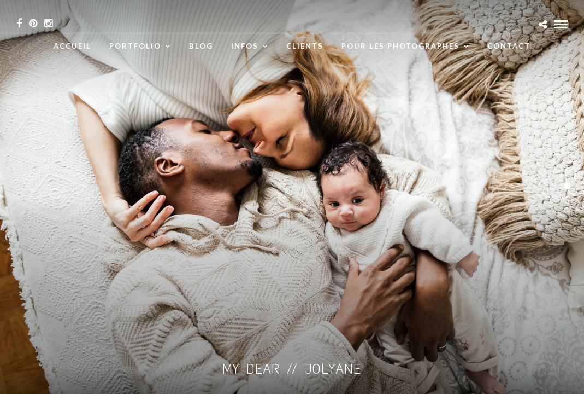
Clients (304, 46)
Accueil (72, 46)
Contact (508, 46)
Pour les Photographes (400, 46)
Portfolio (135, 46)
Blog (201, 46)
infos (244, 46)
